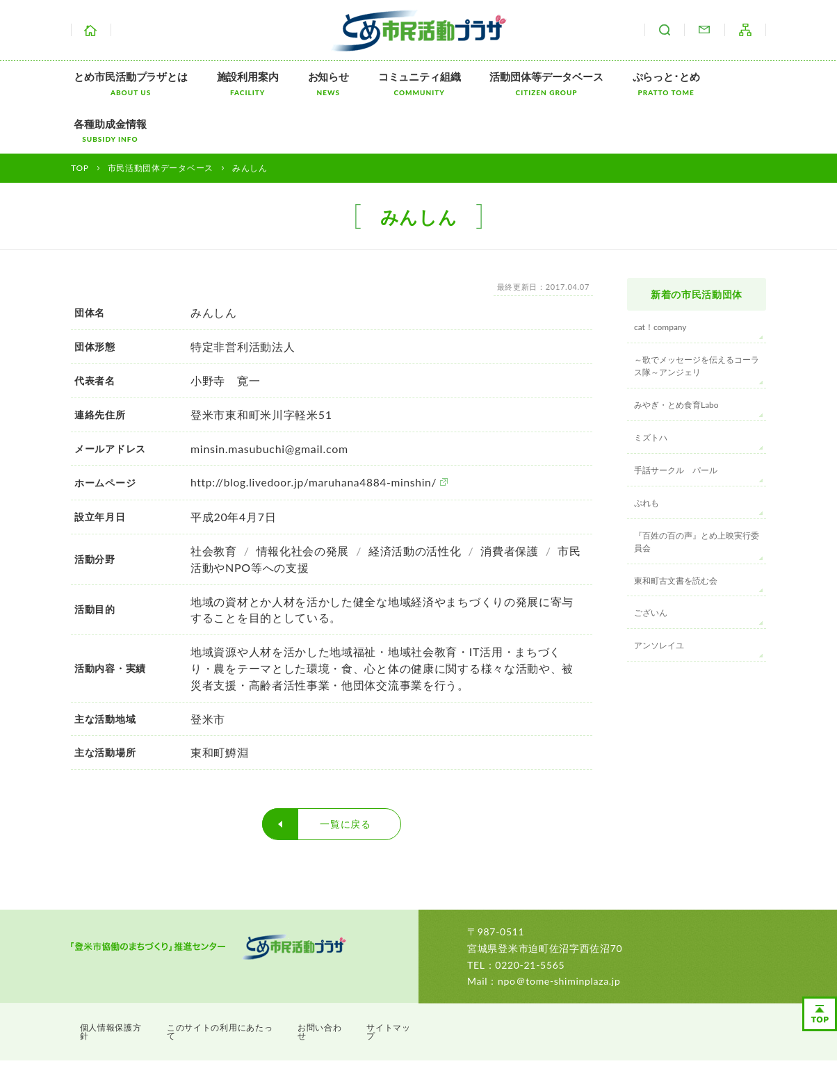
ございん (650, 565)
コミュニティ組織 (398, 84)
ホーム (91, 30)
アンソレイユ (659, 598)
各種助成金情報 (725, 84)
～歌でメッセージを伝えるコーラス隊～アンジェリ (696, 318)
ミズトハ (650, 389)
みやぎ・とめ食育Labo (676, 357)
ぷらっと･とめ (632, 84)
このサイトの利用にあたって (231, 978)
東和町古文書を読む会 (675, 532)
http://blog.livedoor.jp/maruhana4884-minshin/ (317, 434)
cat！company (660, 279)
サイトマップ (745, 30)
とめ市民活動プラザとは (127, 84)
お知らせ (312, 84)
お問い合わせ (704, 30)
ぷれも (646, 455)
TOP (80, 120)
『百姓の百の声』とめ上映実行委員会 (696, 493)
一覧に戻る (345, 776)
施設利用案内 (238, 84)
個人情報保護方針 (116, 978)
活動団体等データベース (519, 84)
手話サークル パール (675, 422)
